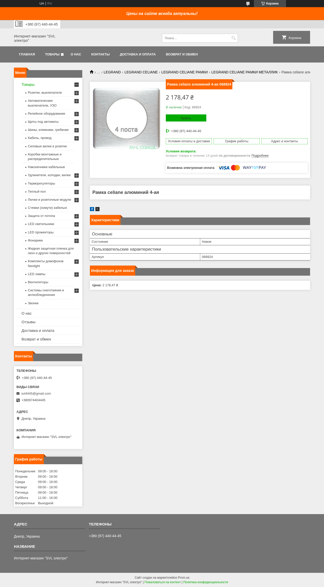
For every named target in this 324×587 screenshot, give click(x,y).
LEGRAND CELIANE (141, 72)
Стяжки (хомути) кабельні (47, 208)
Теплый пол (37, 191)
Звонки (33, 303)
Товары (52, 54)
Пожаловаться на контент (163, 582)
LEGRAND (112, 72)
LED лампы (36, 274)
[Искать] (233, 38)
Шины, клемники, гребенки (48, 130)
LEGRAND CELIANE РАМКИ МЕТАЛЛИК (244, 72)
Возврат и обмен (182, 54)
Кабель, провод (39, 138)
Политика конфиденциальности (205, 582)
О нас (76, 54)
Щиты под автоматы (43, 122)
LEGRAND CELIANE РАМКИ (184, 72)
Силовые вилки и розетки (47, 146)
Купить (186, 118)
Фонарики (35, 240)
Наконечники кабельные (46, 167)
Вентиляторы (38, 282)
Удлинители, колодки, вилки (49, 175)
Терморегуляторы (41, 183)
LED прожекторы (41, 232)
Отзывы (28, 322)
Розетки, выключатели (45, 92)
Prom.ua (183, 577)
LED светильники (41, 224)
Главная (27, 54)
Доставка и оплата (138, 54)
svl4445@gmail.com (36, 393)
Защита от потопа (41, 216)
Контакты (100, 54)
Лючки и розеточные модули (49, 199)
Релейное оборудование (46, 113)
